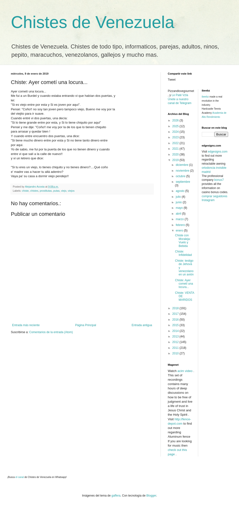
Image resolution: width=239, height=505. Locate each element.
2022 (176, 143)
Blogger (151, 495)
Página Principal (85, 325)
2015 (176, 325)
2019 (176, 160)
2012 (176, 342)
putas (56, 190)
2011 (176, 348)
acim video (184, 371)
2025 (176, 126)
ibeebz (205, 96)
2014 (176, 331)
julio (179, 196)
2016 (176, 319)
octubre (181, 176)
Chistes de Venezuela (92, 22)
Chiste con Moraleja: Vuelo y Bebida (182, 240)
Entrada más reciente (26, 325)
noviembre (183, 170)
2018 (176, 308)
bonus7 (219, 180)
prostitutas (46, 190)
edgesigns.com (217, 151)
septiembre (183, 181)
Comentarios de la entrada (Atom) (51, 332)
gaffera (116, 495)
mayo (180, 208)
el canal (19, 477)
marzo (180, 219)
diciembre (182, 165)
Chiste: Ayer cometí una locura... (184, 284)
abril (179, 213)
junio (179, 202)
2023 (176, 137)
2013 (176, 336)
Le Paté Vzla (180, 95)
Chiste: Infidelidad (183, 253)
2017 (176, 314)
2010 (176, 353)
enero (180, 230)
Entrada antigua (142, 325)
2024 (176, 131)
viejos (71, 190)
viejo (63, 190)
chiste (25, 190)
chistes (34, 190)
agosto (180, 191)
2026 (176, 120)
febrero (181, 225)
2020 (176, 154)
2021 (176, 148)
